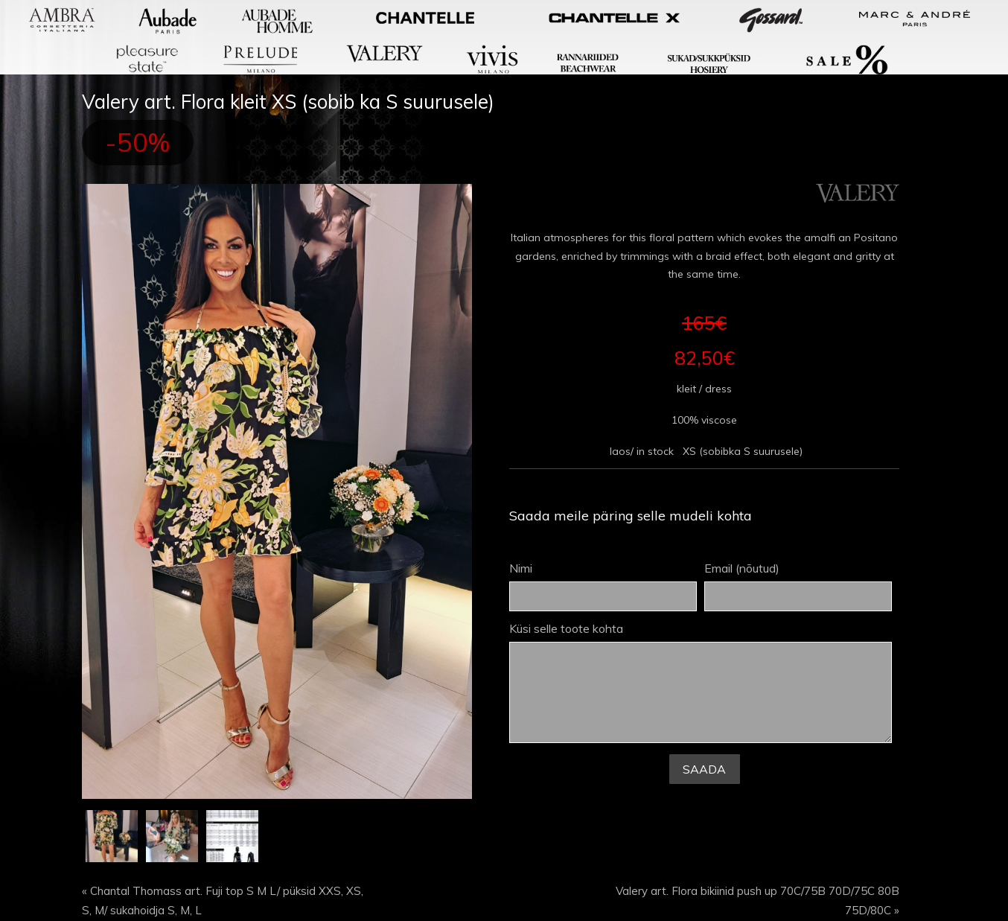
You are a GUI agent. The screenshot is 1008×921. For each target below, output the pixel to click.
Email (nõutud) (798, 586)
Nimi (603, 586)
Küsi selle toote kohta (700, 683)
